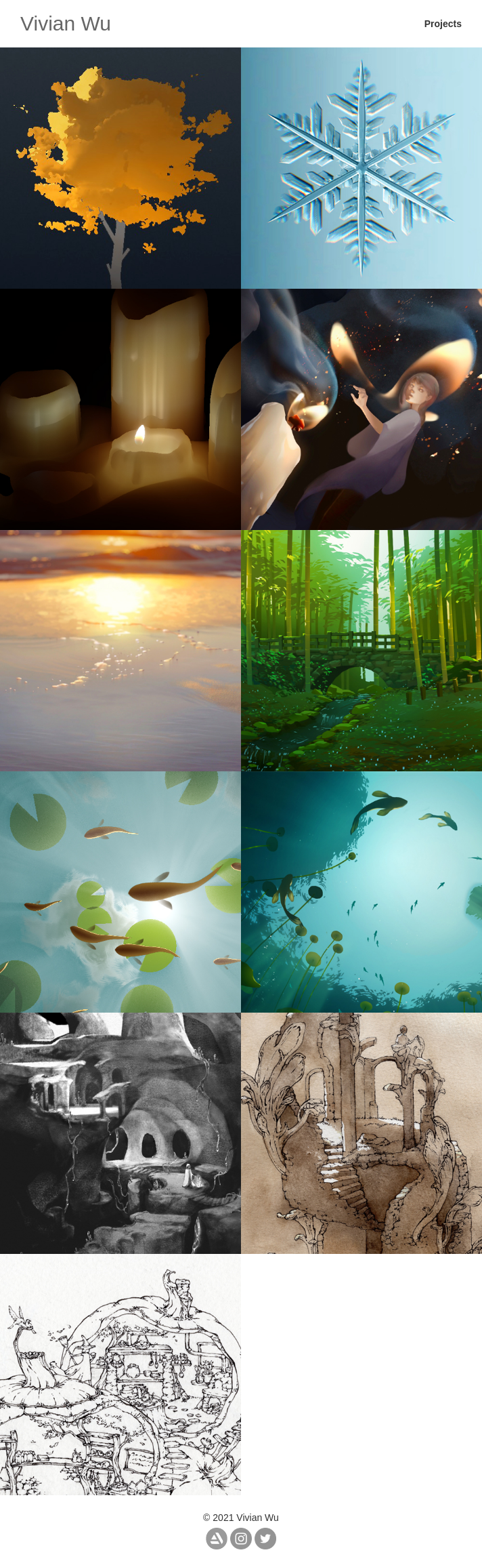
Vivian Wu (65, 23)
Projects (443, 23)
